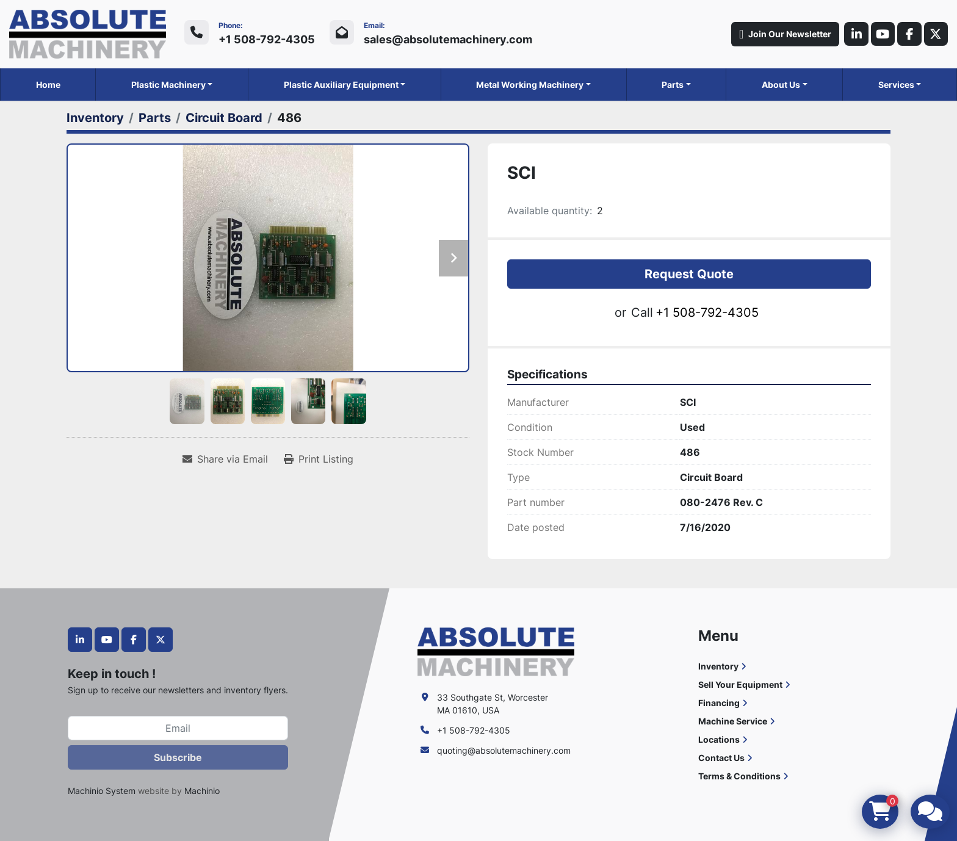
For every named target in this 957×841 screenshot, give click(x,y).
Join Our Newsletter (784, 34)
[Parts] (155, 117)
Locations (719, 739)
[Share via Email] (225, 459)
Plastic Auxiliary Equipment (341, 84)
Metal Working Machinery (529, 84)
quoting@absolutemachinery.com (504, 750)
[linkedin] (855, 34)
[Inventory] (95, 117)
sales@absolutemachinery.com (448, 39)
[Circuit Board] (224, 117)
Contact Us (721, 758)
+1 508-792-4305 (266, 39)
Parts (673, 84)
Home (48, 84)
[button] (172, 84)
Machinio (202, 790)
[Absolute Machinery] (495, 651)
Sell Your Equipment (740, 684)
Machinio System (101, 790)
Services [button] (896, 84)
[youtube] (882, 34)
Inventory (718, 666)
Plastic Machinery (168, 84)
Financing (719, 703)
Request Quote (689, 274)
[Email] (178, 728)
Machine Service (732, 721)
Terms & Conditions (739, 776)
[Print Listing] (318, 459)
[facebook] (909, 34)
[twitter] (935, 34)
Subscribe (178, 757)
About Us (781, 84)
